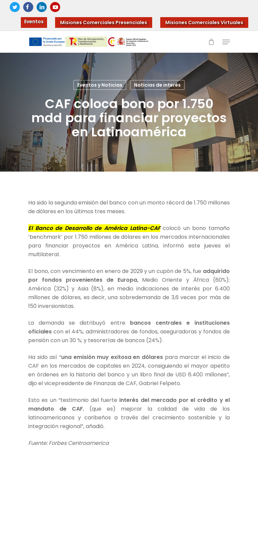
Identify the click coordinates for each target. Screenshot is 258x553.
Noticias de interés (157, 85)
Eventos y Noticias (99, 85)
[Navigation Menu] (226, 42)
